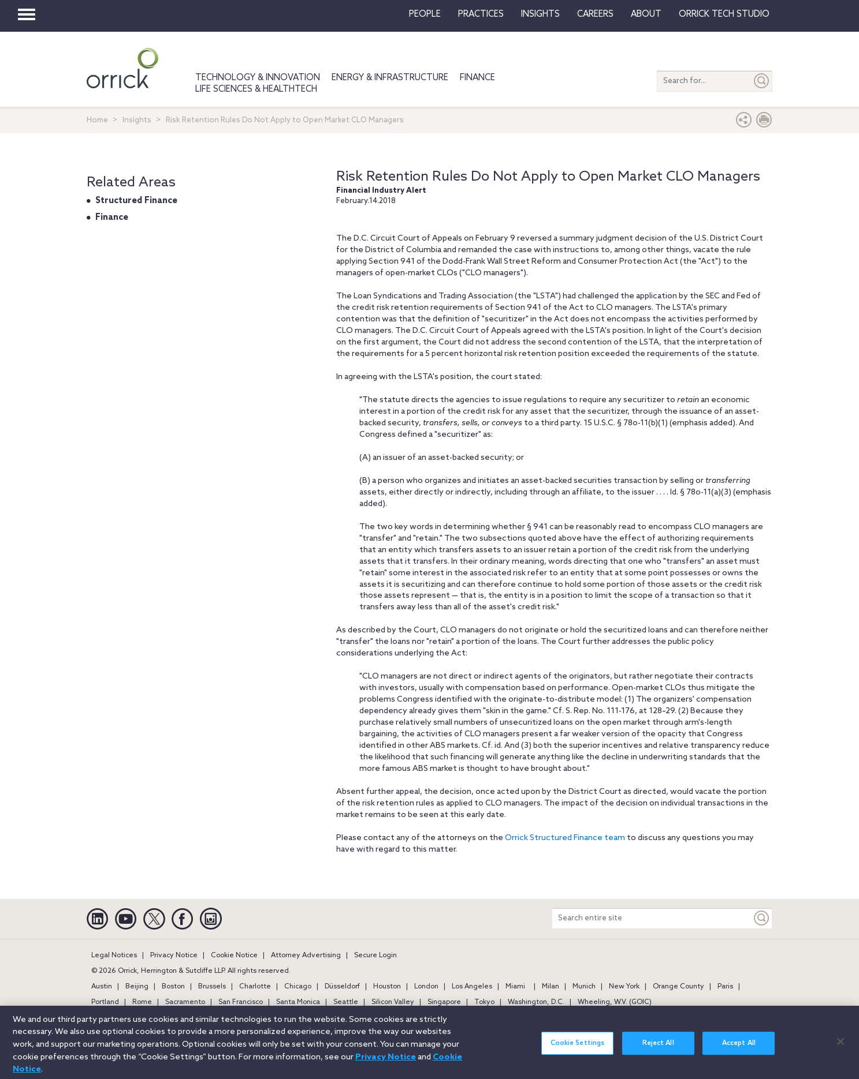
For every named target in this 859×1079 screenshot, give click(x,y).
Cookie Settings (578, 1048)
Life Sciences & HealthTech (256, 89)
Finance (477, 78)
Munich (584, 987)
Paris (725, 987)
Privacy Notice (174, 955)
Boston (173, 987)
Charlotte (255, 987)
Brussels (212, 987)
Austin (101, 987)
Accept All (739, 1048)
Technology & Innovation (257, 78)
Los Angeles (472, 987)
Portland (105, 1002)
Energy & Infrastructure (390, 78)
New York (624, 987)
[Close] (840, 1046)
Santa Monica (298, 1002)
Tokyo (484, 1002)
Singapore (444, 1002)
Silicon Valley (392, 1002)
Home (97, 120)
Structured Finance (136, 201)
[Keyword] (762, 918)
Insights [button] (540, 14)
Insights (136, 120)
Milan (550, 987)
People (425, 14)
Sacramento (185, 1002)
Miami (515, 987)
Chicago (297, 987)
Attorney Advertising (306, 955)
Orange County (678, 987)
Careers (595, 14)
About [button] (646, 14)
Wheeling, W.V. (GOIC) (615, 1002)
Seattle (345, 1002)
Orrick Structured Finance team (565, 838)
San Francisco (240, 1002)
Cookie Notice (234, 955)
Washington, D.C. (536, 1002)
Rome (142, 1002)
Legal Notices (114, 955)
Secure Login (375, 955)
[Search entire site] (652, 918)
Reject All (658, 1048)
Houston (387, 987)
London (426, 987)
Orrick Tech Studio (724, 14)
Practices (481, 14)
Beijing (136, 987)
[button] (744, 122)
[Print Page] (764, 122)
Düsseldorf (342, 987)
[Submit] (762, 81)
